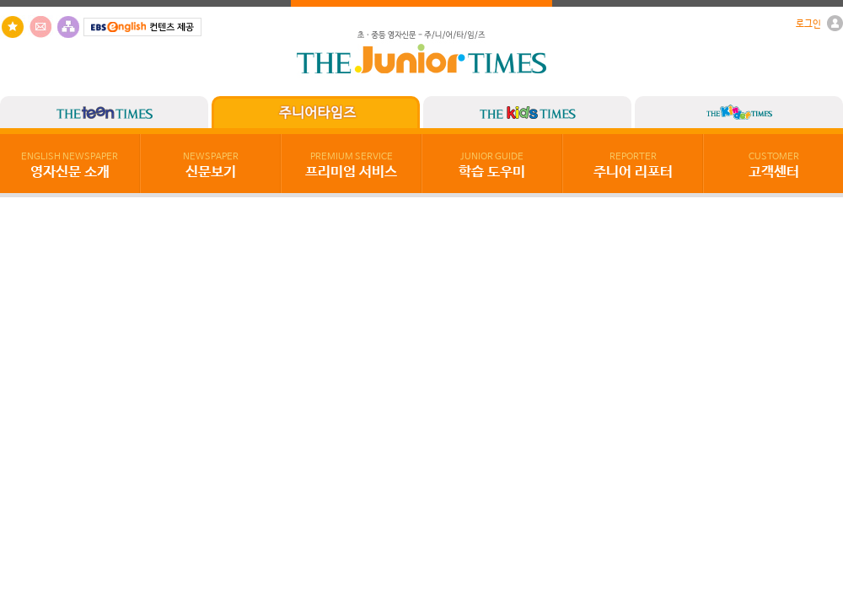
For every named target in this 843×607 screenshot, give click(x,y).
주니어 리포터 (633, 166)
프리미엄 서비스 (351, 166)
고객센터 (774, 166)
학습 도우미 (492, 166)
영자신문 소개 (69, 166)
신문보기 (211, 166)
